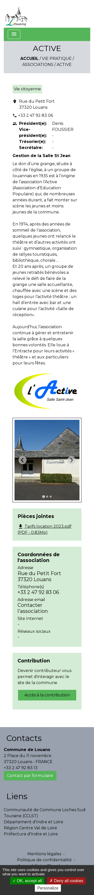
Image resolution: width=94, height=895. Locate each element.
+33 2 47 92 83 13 (21, 767)
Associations (37, 64)
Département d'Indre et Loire (33, 821)
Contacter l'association (33, 608)
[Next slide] (71, 460)
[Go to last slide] (23, 460)
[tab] (43, 496)
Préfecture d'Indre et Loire (31, 834)
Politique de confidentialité (44, 859)
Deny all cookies (66, 881)
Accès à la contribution (47, 695)
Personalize (47, 888)
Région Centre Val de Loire (30, 828)
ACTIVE (64, 64)
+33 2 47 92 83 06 (35, 115)
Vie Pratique (57, 58)
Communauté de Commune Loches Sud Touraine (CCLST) (44, 812)
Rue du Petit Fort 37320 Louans (37, 104)
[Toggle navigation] (14, 34)
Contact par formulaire (30, 775)
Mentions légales (44, 853)
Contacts (24, 738)
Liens (16, 796)
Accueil (29, 58)
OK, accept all (27, 881)
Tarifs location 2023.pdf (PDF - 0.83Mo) (44, 529)
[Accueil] (16, 14)
